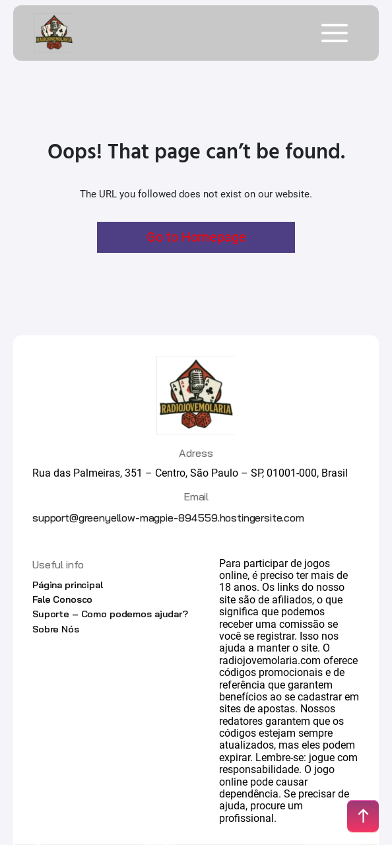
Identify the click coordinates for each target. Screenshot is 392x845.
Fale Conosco (62, 599)
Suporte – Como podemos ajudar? (110, 614)
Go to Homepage (196, 237)
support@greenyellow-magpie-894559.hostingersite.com (168, 517)
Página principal (67, 585)
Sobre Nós (55, 629)
